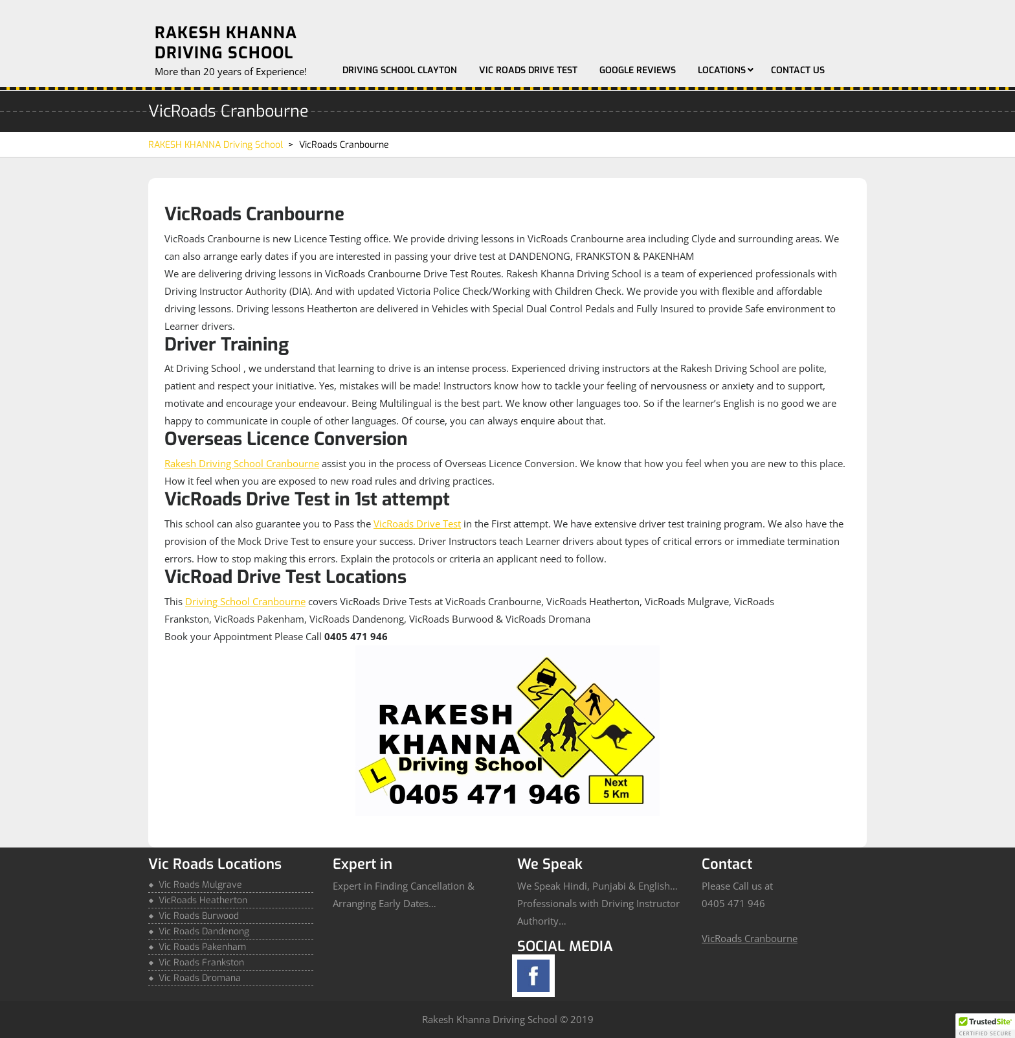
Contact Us (798, 70)
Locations (722, 70)
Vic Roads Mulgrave (200, 885)
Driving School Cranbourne (245, 601)
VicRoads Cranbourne (750, 938)
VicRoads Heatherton (203, 900)
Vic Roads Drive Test (528, 70)
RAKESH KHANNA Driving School (226, 42)
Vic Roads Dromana (200, 978)
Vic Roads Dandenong (204, 931)
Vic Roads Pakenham (202, 947)
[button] (985, 1025)
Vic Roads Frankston (201, 962)
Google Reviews (637, 70)
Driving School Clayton (399, 70)
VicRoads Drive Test (417, 523)
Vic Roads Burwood (199, 916)
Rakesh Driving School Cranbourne (241, 463)
